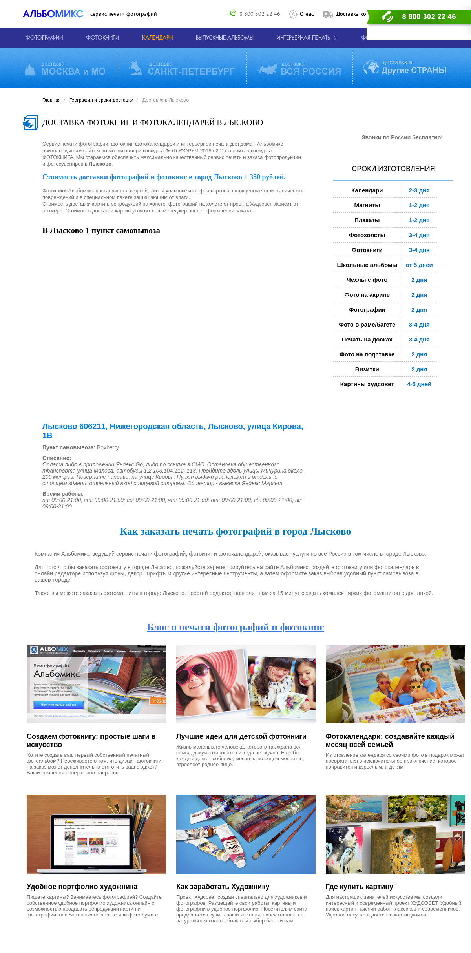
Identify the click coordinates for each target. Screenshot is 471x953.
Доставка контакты (359, 13)
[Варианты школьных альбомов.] (224, 38)
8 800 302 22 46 (259, 13)
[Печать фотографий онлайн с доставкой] (44, 38)
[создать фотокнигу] (102, 38)
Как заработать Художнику (223, 887)
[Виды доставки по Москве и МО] (65, 68)
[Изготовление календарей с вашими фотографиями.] (157, 38)
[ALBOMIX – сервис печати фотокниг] (56, 13)
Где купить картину (359, 887)
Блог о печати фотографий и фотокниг (235, 627)
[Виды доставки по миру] (405, 68)
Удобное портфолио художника (82, 887)
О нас (307, 13)
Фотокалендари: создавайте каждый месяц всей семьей (390, 740)
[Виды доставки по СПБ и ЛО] (181, 68)
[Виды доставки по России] (299, 68)
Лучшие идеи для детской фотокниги (241, 736)
